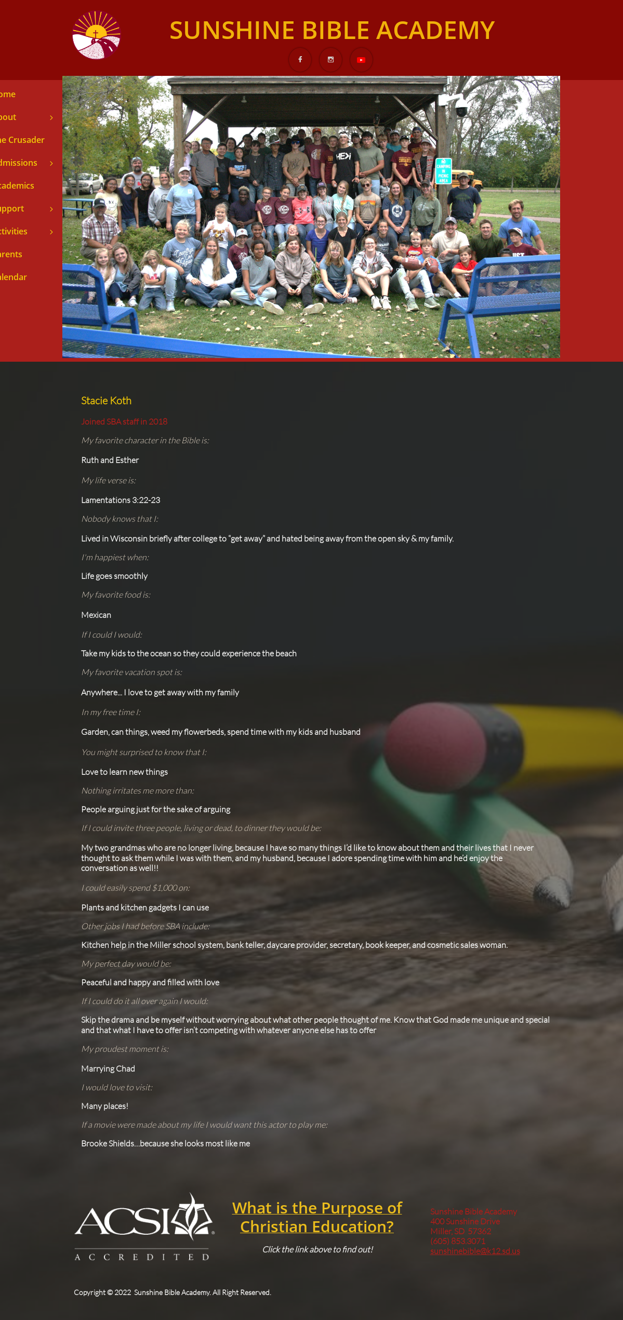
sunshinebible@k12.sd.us (475, 1251)
